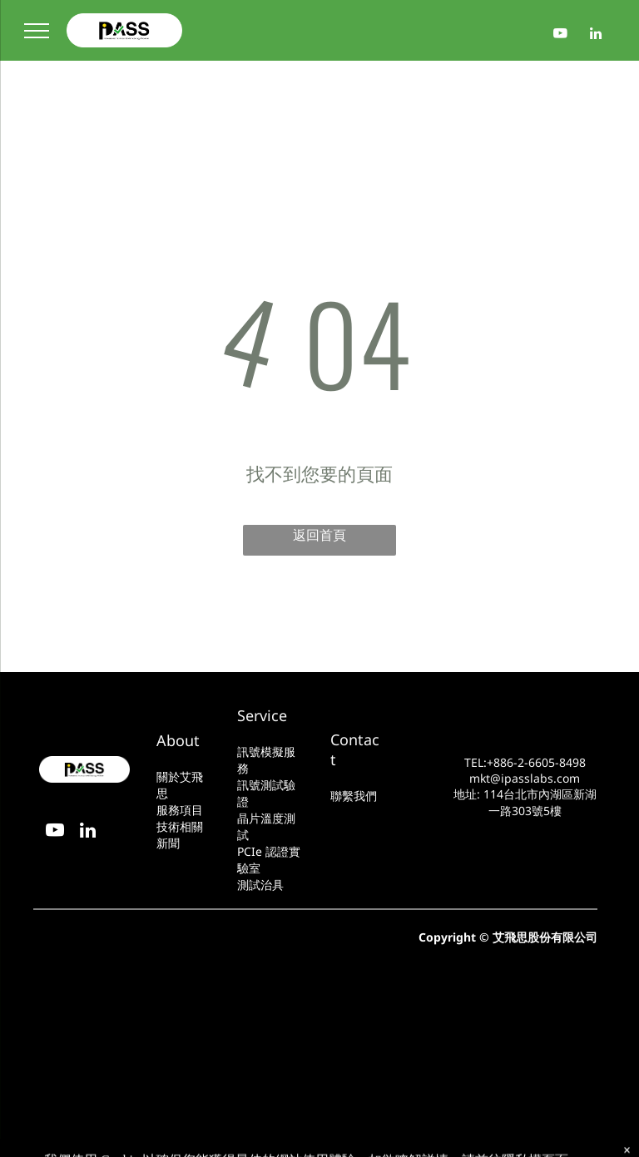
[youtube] (560, 35)
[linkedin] (596, 35)
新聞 (168, 843)
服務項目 (179, 810)
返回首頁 (319, 535)
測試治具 (260, 884)
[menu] (36, 30)
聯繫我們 (353, 795)
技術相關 (179, 826)
